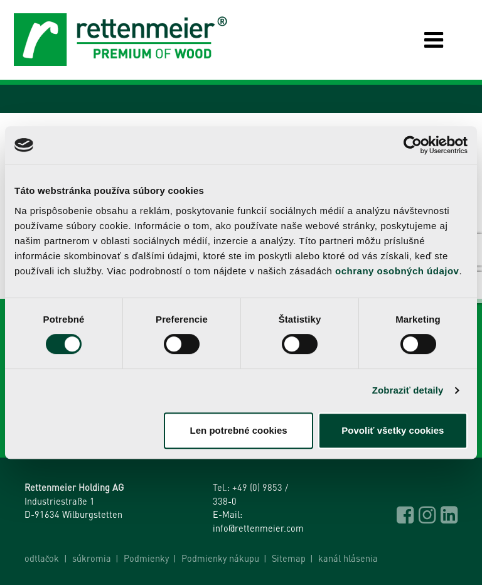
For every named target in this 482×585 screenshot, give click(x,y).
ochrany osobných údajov (397, 271)
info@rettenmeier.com (258, 528)
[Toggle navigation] (424, 40)
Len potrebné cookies (238, 430)
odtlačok (41, 558)
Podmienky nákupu (220, 558)
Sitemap (289, 558)
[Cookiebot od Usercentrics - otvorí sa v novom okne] (413, 145)
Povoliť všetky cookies (392, 430)
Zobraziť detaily (408, 390)
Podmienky (146, 558)
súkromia (91, 558)
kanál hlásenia (348, 558)
